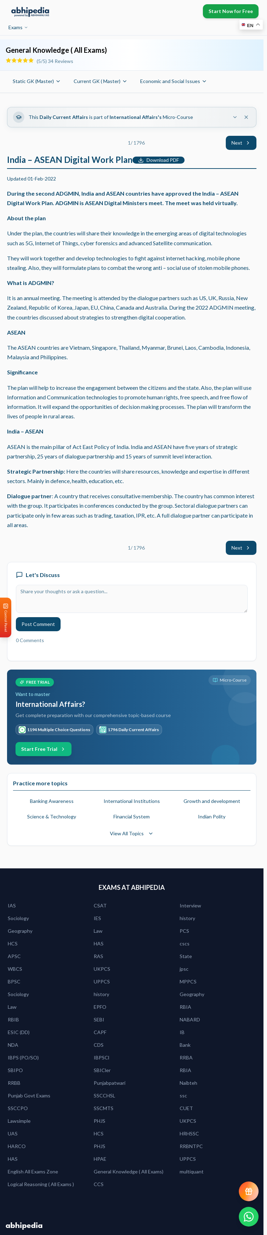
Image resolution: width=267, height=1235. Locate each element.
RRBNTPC (191, 1146)
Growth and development (212, 801)
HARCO (17, 1146)
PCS (184, 931)
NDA (13, 1045)
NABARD (190, 1019)
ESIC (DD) (19, 1032)
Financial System (131, 816)
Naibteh (188, 1083)
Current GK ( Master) (101, 81)
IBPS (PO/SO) (23, 1057)
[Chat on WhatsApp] (249, 1217)
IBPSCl (101, 1057)
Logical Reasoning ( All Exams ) (41, 1184)
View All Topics (132, 833)
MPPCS (188, 981)
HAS (99, 943)
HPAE (100, 1159)
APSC (14, 956)
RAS (98, 956)
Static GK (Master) (37, 81)
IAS (12, 905)
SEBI (99, 1019)
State (186, 956)
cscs (185, 943)
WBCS (15, 969)
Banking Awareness (52, 801)
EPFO (100, 1007)
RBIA (185, 1007)
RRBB (14, 1083)
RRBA (186, 1057)
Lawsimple (19, 1121)
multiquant (192, 1171)
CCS (99, 1184)
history (187, 918)
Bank (185, 1045)
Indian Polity (211, 816)
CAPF (100, 1032)
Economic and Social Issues (173, 81)
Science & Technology (51, 816)
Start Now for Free (231, 11)
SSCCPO (18, 1108)
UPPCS (102, 981)
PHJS (99, 1121)
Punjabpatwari (109, 1083)
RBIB (13, 1019)
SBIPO (15, 1070)
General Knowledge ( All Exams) (128, 1171)
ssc (183, 1095)
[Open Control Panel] (5, 618)
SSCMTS (103, 1108)
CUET (186, 1108)
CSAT (100, 905)
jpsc (184, 969)
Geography (20, 931)
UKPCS (102, 969)
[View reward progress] (249, 1191)
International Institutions (132, 801)
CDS (99, 1045)
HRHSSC (189, 1133)
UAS (13, 1133)
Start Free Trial (43, 749)
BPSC (14, 981)
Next (241, 143)
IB (182, 1032)
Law (98, 931)
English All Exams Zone (33, 1171)
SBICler (102, 1070)
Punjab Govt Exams (29, 1095)
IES (97, 918)
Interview (190, 905)
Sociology (18, 918)
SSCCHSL (104, 1095)
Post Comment (38, 624)
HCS (13, 943)
